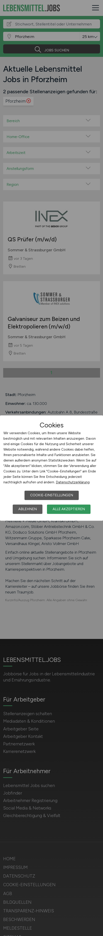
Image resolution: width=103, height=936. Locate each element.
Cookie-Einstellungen (51, 495)
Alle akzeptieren (69, 509)
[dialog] (51, 468)
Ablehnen (27, 509)
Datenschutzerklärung (73, 482)
